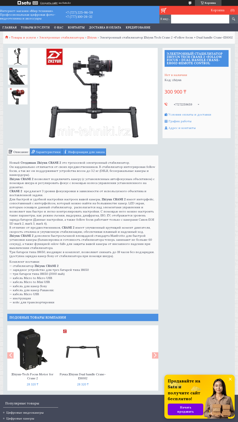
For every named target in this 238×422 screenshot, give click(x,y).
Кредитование (138, 27)
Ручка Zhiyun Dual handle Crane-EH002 (83, 376)
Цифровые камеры (20, 418)
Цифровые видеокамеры (25, 412)
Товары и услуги (35, 27)
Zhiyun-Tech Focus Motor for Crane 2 (33, 376)
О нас (58, 27)
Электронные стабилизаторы (61, 37)
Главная (9, 27)
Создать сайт (49, 2)
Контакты (76, 27)
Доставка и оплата (105, 27)
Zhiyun (92, 37)
